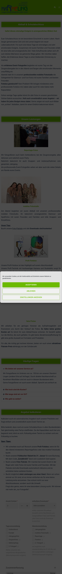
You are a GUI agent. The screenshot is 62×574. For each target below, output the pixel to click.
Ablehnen (31, 291)
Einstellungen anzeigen (31, 298)
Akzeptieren (31, 285)
